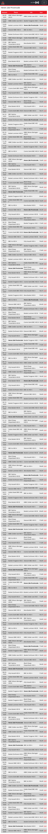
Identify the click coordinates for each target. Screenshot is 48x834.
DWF (45, 16)
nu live (33, 2)
